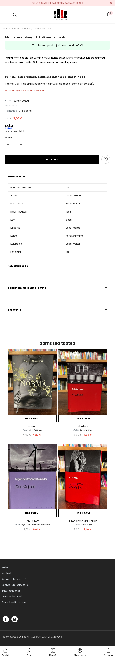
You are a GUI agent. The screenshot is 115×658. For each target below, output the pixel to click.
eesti (69, 219)
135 (67, 251)
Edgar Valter (73, 203)
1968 (68, 211)
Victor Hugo (86, 524)
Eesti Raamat (73, 227)
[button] (29, 652)
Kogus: (8, 137)
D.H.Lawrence (86, 430)
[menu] (5, 14)
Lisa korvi (52, 159)
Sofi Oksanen (35, 430)
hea (68, 187)
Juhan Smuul (21, 100)
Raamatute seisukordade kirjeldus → (26, 90)
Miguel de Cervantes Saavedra (35, 524)
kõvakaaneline (74, 235)
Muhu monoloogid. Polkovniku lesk (32, 28)
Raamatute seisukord (15, 585)
